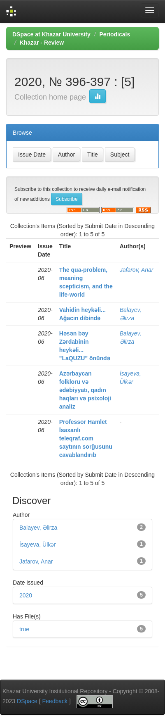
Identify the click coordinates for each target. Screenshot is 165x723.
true (24, 629)
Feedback (54, 701)
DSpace (27, 701)
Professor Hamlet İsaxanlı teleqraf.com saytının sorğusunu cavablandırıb (85, 438)
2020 (25, 595)
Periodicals (115, 34)
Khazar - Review (42, 42)
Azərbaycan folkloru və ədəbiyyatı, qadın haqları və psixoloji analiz (85, 390)
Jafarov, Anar (136, 269)
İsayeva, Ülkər (37, 544)
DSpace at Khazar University (51, 34)
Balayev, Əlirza (38, 527)
